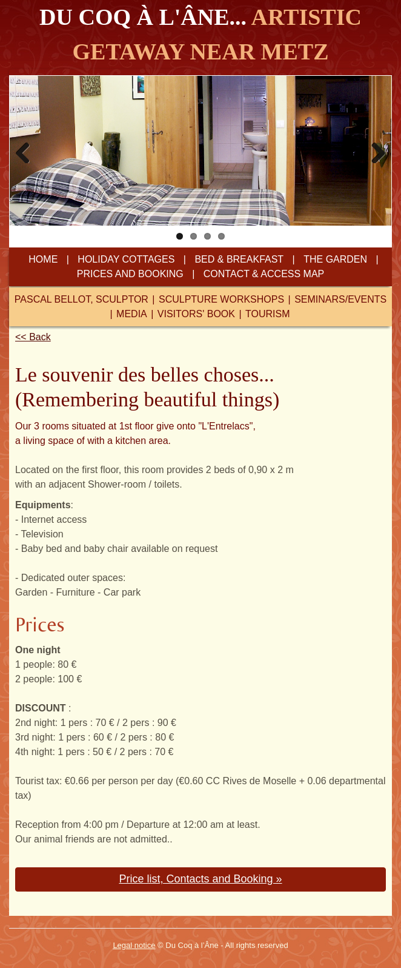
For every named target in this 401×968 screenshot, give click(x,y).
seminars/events (340, 299)
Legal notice (134, 945)
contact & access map (264, 274)
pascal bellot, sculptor (81, 299)
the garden (335, 259)
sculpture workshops (220, 299)
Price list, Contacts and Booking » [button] (200, 879)
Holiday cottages (126, 259)
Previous (27, 149)
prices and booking (130, 274)
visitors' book (196, 314)
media (131, 314)
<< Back (33, 337)
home (43, 259)
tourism (267, 314)
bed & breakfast (238, 259)
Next (374, 149)
